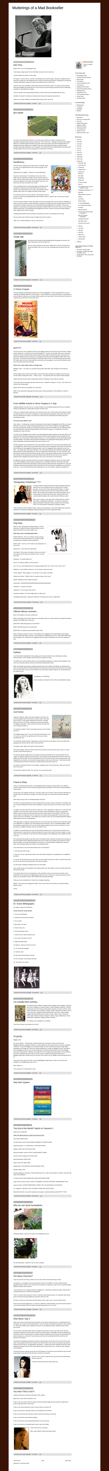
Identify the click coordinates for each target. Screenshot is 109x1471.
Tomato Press (80, 96)
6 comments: (35, 1382)
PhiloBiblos (79, 109)
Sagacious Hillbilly (81, 125)
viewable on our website (43, 1021)
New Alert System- (21, 1082)
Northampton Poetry (82, 75)
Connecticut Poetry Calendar (84, 77)
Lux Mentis (79, 107)
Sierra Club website (60, 412)
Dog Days (17, 523)
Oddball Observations (82, 123)
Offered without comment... (25, 611)
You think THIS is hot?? (24, 1391)
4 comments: (35, 152)
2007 (78, 159)
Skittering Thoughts (81, 127)
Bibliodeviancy (80, 105)
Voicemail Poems (81, 98)
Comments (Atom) (24, 1463)
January (80, 239)
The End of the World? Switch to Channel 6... (33, 1128)
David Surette (80, 79)
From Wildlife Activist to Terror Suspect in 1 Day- (35, 403)
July (79, 226)
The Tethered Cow (81, 129)
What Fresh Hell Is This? (83, 132)
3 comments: (35, 341)
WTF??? (17, 348)
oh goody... (18, 1036)
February (80, 236)
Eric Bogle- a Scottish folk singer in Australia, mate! (85, 252)
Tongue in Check (81, 130)
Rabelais (79, 110)
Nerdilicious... (19, 162)
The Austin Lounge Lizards (83, 249)
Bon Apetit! (18, 113)
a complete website (24, 143)
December (81, 163)
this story (37, 351)
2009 (78, 154)
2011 (78, 150)
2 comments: (35, 513)
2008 (78, 157)
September (81, 169)
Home (42, 1460)
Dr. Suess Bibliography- (24, 904)
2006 (78, 161)
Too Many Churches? (23, 1276)
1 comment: (34, 103)
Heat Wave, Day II (21, 1319)
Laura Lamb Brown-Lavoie (83, 83)
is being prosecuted (48, 485)
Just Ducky (18, 712)
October (80, 167)
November (81, 165)
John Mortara (80, 81)
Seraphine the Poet (81, 92)
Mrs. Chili (79, 121)
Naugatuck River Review (83, 87)
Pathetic (17, 652)
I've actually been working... (25, 1002)
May (79, 230)
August (80, 171)
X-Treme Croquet (21, 289)
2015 (78, 141)
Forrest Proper (89, 62)
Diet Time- (18, 65)
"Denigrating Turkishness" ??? (27, 482)
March (80, 234)
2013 (78, 146)
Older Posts (68, 1460)
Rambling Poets (81, 90)
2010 (78, 152)
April (79, 232)
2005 (78, 241)
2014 (78, 144)
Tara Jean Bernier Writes (83, 94)
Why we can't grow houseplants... (28, 1205)
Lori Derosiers (80, 85)
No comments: (35, 227)
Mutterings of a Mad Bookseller (37, 8)
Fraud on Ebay (20, 782)
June (79, 228)
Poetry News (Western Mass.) (84, 89)
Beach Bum (79, 117)
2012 (78, 148)
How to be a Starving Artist (83, 119)
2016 (78, 139)
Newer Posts (17, 1460)
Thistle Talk (18, 237)
